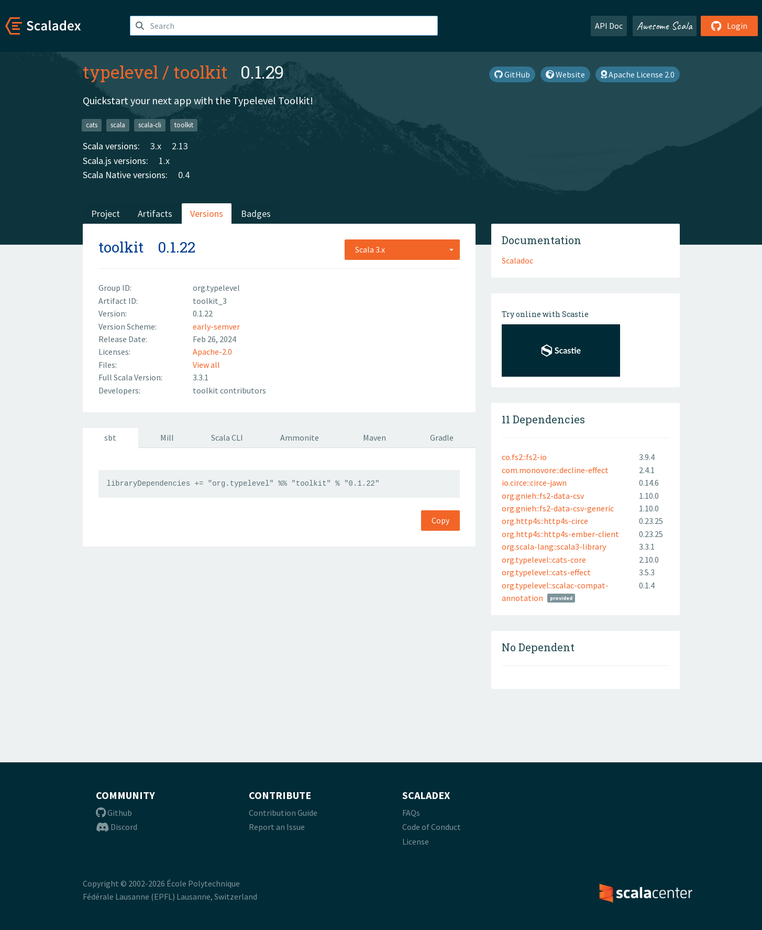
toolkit (200, 71)
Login (729, 25)
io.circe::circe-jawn (534, 482)
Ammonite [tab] (299, 437)
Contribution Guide (283, 812)
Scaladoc (517, 260)
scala (118, 125)
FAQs (411, 812)
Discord (116, 827)
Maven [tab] (374, 437)
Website (565, 74)
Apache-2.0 (212, 351)
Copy (440, 520)
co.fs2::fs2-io (524, 457)
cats (91, 125)
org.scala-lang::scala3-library (554, 546)
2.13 (180, 146)
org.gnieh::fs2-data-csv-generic (558, 508)
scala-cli (149, 125)
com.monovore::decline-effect (555, 470)
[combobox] (402, 249)
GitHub (512, 74)
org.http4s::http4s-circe (545, 521)
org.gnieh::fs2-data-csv (543, 495)
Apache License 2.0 (638, 74)
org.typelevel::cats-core (544, 559)
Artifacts (155, 213)
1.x (164, 161)
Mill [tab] (167, 437)
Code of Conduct (431, 827)
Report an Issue (277, 827)
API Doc (609, 25)
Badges (256, 213)
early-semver (216, 326)
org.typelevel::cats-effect (546, 572)
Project (105, 213)
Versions (206, 213)
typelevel (120, 71)
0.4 (184, 175)
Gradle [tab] (442, 437)
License (415, 841)
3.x (155, 146)
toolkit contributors (229, 390)
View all (206, 364)
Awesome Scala (664, 25)
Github (114, 812)
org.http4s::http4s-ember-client (560, 534)
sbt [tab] (110, 437)
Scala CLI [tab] (227, 437)
